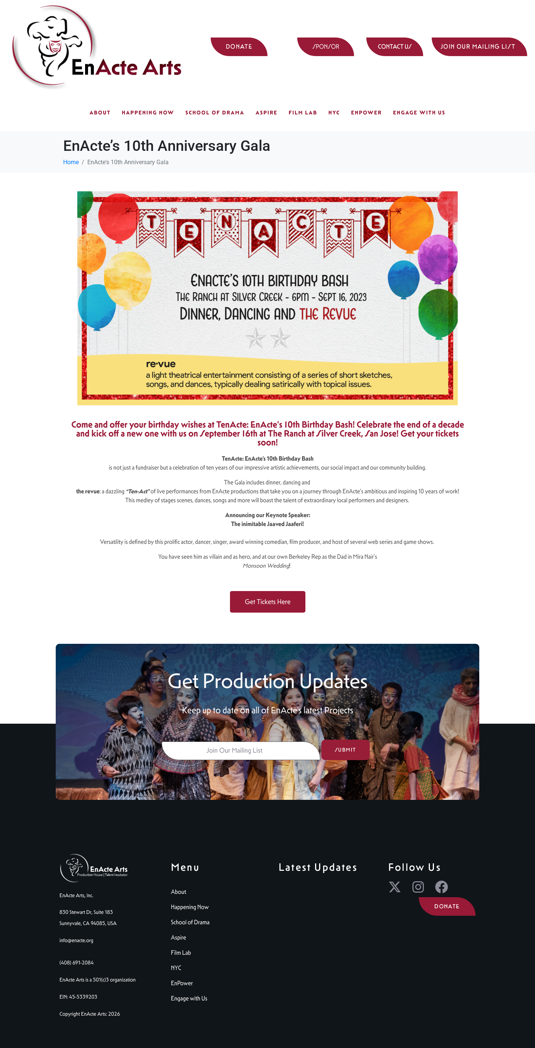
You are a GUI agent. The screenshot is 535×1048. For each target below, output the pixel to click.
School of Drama (214, 112)
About (100, 112)
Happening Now (148, 112)
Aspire (267, 112)
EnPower (366, 112)
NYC (334, 112)
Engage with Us (419, 112)
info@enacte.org (76, 940)
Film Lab (303, 112)
